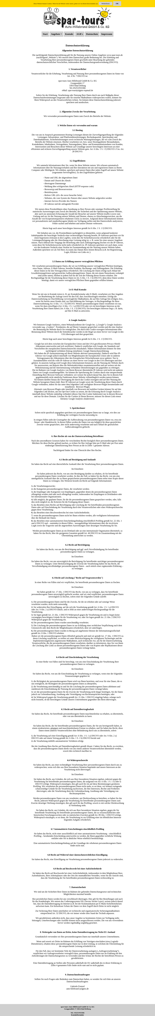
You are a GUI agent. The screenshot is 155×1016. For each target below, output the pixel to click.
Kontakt (69, 34)
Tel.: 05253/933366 (77, 1013)
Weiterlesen (105, 4)
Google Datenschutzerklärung (96, 351)
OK (117, 4)
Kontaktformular (77, 1015)
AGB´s (79, 34)
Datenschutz (92, 34)
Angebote (55, 34)
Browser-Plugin (82, 387)
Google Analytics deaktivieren (82, 399)
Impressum (106, 34)
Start (45, 34)
